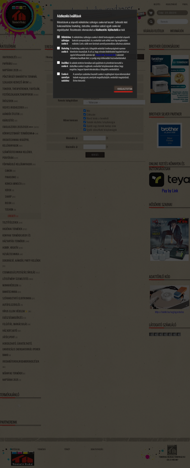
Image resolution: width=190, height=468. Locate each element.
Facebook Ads (110, 54)
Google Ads (100, 54)
